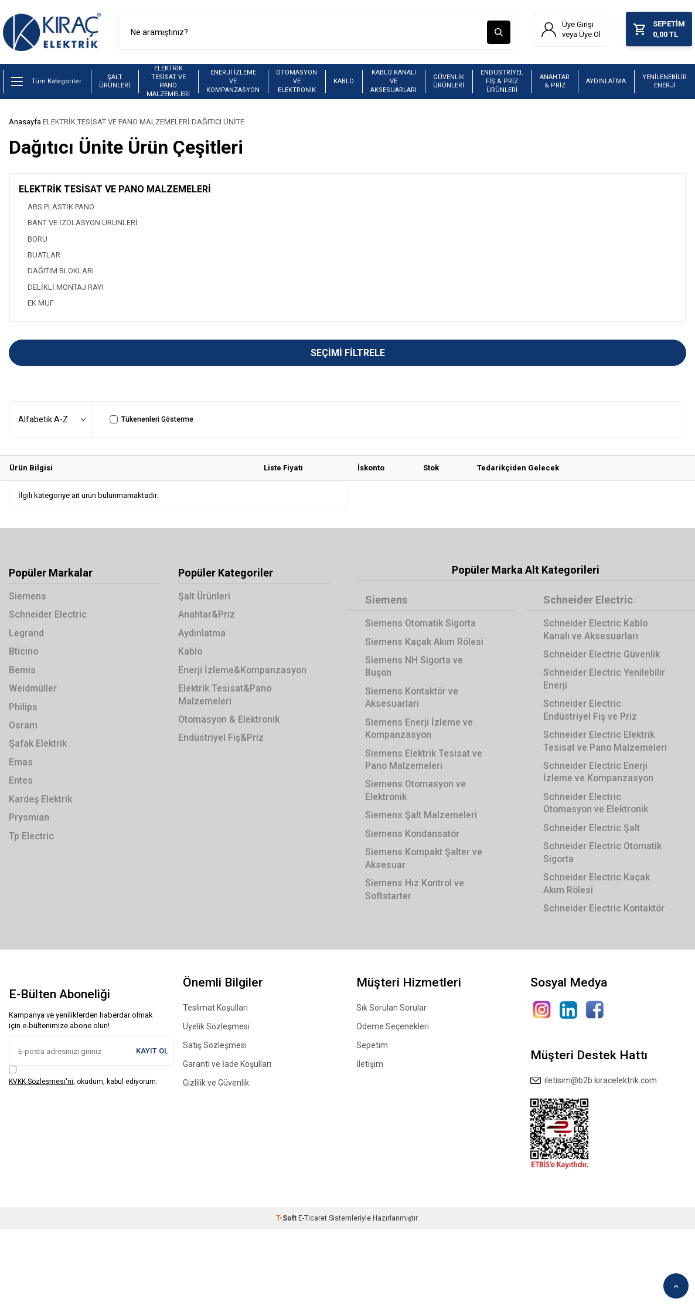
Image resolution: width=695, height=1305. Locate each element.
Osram (23, 725)
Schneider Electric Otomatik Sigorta (602, 853)
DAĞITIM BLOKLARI (61, 271)
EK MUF (41, 303)
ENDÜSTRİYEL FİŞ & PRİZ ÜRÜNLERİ (502, 81)
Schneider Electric (48, 615)
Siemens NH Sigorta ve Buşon (414, 666)
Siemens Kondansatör (413, 833)
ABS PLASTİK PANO (61, 206)
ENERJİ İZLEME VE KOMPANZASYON (233, 81)
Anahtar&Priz (206, 615)
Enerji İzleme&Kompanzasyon (243, 670)
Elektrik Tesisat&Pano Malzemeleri (225, 695)
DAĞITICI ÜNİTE (218, 122)
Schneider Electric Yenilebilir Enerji (604, 679)
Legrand (27, 633)
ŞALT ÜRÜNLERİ (114, 81)
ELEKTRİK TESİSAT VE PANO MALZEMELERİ (168, 82)
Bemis (22, 670)
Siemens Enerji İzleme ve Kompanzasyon (419, 728)
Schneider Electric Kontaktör (604, 908)
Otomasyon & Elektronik (229, 720)
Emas (21, 762)
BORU (37, 239)
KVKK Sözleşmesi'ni (41, 1081)
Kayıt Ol (152, 1051)
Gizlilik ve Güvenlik (216, 1083)
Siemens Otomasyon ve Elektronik (416, 790)
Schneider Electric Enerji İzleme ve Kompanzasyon (599, 772)
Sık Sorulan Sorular (391, 1008)
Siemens (27, 596)
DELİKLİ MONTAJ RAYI (65, 287)
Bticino (24, 651)
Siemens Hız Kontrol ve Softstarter (415, 889)
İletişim (369, 1064)
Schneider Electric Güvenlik (601, 654)
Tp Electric (31, 836)
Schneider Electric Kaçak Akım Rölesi (596, 884)
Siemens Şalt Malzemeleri (421, 815)
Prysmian (29, 817)
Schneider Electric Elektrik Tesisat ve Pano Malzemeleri (605, 741)
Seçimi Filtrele (348, 353)
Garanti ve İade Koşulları (227, 1064)
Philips (23, 707)
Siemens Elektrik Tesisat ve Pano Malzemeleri (423, 759)
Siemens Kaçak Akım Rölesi (424, 642)
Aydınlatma (202, 633)
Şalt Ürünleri (204, 596)
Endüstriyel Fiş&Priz (221, 738)
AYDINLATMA (606, 82)
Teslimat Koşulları (215, 1008)
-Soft (287, 1218)
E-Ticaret (312, 1218)
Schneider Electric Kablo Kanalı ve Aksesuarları (595, 630)
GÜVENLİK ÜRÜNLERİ (448, 81)
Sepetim (372, 1045)
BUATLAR (44, 254)
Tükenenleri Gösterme (151, 420)
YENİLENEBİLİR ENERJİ (664, 81)
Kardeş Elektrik (40, 799)
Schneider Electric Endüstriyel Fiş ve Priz (590, 710)
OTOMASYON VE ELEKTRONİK (296, 81)
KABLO (343, 82)
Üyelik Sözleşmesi (216, 1027)
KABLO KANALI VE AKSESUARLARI (393, 81)
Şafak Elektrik (38, 744)
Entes (21, 781)
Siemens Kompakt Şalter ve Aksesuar (424, 858)
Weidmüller (33, 688)
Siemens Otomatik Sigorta (421, 623)
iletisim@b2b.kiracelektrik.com (593, 1081)
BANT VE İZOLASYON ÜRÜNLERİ (83, 223)
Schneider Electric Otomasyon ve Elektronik (596, 803)
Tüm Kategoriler (46, 82)
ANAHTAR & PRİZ (555, 81)
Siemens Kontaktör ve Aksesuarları (412, 697)
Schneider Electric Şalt (591, 827)
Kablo (190, 651)
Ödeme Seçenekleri (392, 1027)
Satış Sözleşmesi (215, 1045)
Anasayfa (25, 122)
